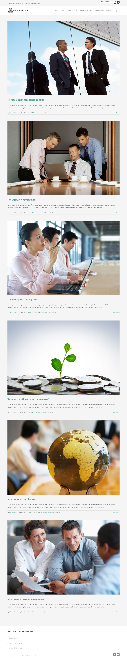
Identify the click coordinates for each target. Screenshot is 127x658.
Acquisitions (31, 312)
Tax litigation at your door (21, 199)
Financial (30, 113)
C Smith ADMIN (13, 113)
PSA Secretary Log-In (15, 643)
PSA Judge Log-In (14, 638)
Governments (37, 113)
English (105, 1)
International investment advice (25, 598)
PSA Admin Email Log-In (16, 648)
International (44, 113)
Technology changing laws (22, 299)
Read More (116, 113)
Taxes (42, 213)
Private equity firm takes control (25, 99)
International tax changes (21, 499)
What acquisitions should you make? (28, 399)
